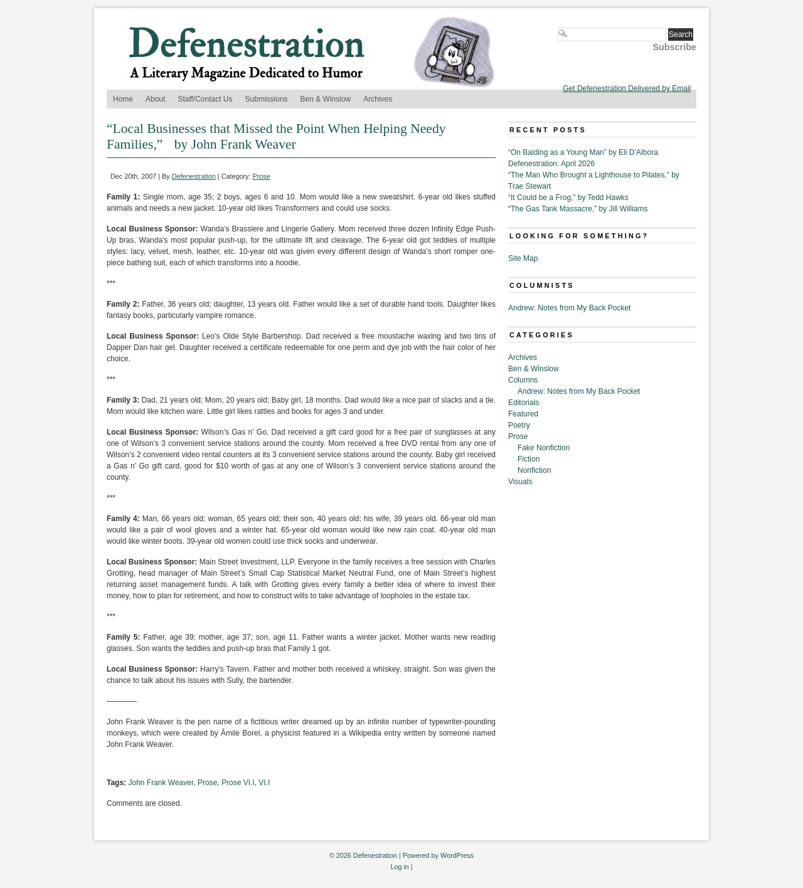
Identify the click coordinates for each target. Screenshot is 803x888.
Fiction (529, 459)
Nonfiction (534, 470)
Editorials (523, 402)
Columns (523, 380)
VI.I (264, 782)
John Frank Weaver (160, 782)
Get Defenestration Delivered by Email (627, 88)
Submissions (266, 99)
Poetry (519, 425)
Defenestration (194, 176)
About (155, 99)
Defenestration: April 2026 (551, 163)
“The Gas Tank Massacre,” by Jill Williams (578, 208)
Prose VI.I (238, 782)
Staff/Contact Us (205, 99)
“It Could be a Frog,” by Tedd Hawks (568, 197)
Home (123, 99)
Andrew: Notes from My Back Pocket (569, 308)
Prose (261, 176)
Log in (399, 866)
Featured (523, 414)
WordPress (457, 855)
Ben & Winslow (325, 99)
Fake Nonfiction (544, 447)
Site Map (523, 258)
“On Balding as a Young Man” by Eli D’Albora (583, 152)
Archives (377, 99)
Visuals (520, 481)
